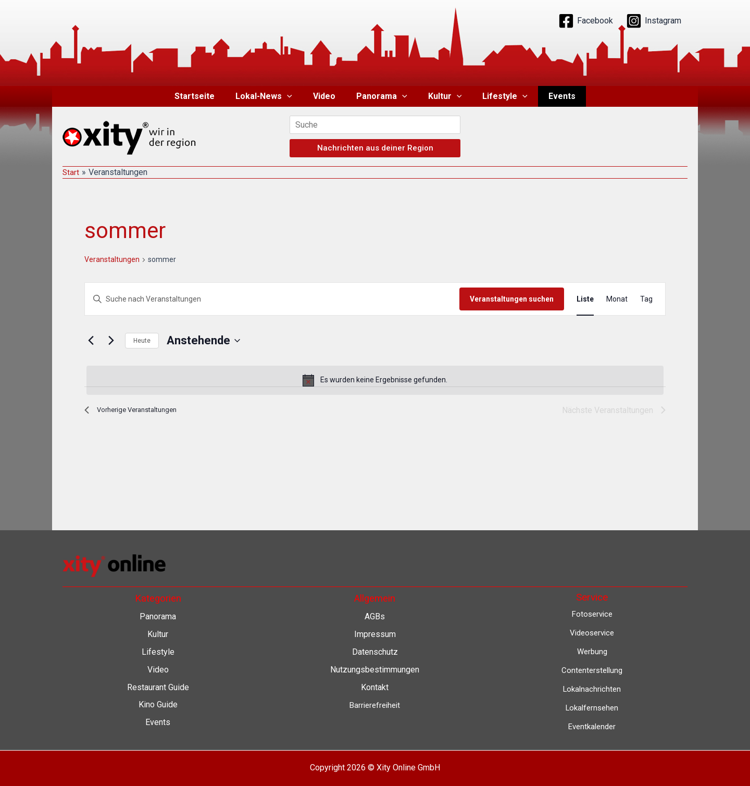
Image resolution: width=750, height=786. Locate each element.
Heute (142, 340)
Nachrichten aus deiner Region (375, 148)
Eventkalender (592, 725)
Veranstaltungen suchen (512, 299)
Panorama (381, 96)
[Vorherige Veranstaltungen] (90, 340)
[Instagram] (653, 21)
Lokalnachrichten (591, 688)
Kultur (441, 96)
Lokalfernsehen (592, 707)
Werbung (592, 651)
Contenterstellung (592, 670)
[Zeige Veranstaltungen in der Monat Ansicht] (617, 299)
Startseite (207, 96)
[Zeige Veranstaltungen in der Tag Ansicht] (646, 299)
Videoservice (592, 633)
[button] (295, 96)
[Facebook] (585, 21)
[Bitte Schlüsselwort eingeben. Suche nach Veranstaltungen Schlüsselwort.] (272, 299)
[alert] (375, 380)
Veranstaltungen (112, 259)
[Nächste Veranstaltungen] (111, 340)
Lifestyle (496, 96)
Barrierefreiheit (374, 704)
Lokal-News (272, 96)
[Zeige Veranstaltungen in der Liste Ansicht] (585, 299)
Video (328, 96)
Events (549, 96)
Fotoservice (592, 614)
